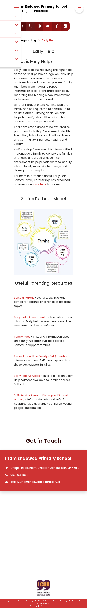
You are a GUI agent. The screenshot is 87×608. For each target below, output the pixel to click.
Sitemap (33, 606)
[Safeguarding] (26, 40)
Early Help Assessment (30, 317)
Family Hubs (22, 337)
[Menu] (79, 8)
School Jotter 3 (73, 601)
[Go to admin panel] (48, 606)
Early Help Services (27, 376)
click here (39, 184)
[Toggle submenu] (16, 16)
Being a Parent (24, 298)
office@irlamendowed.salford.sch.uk (35, 482)
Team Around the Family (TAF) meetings (42, 356)
